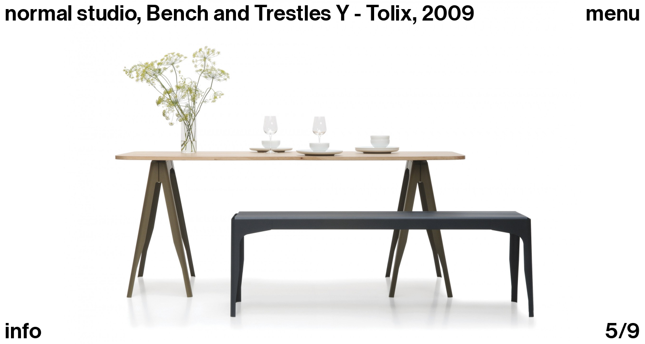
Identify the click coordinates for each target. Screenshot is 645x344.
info (23, 331)
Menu (613, 13)
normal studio (71, 13)
